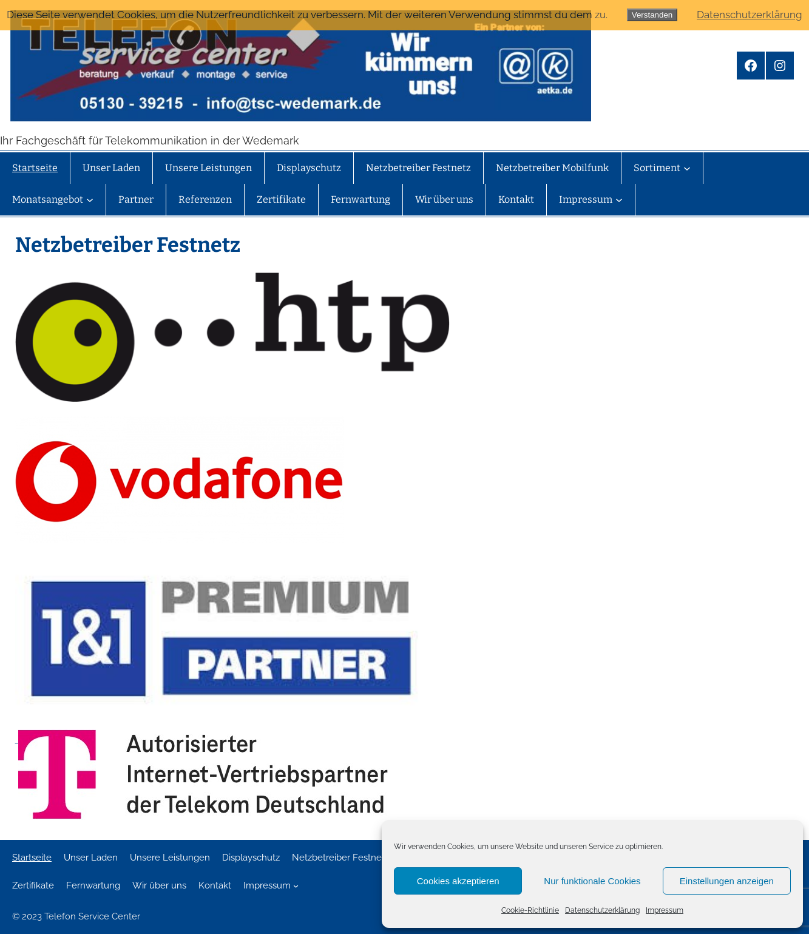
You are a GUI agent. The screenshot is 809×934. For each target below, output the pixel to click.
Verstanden (652, 14)
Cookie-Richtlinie (530, 910)
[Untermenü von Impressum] (619, 199)
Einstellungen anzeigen (727, 881)
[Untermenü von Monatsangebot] (89, 199)
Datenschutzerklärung (602, 910)
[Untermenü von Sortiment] (687, 168)
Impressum (664, 910)
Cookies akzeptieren (458, 881)
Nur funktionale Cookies (592, 881)
